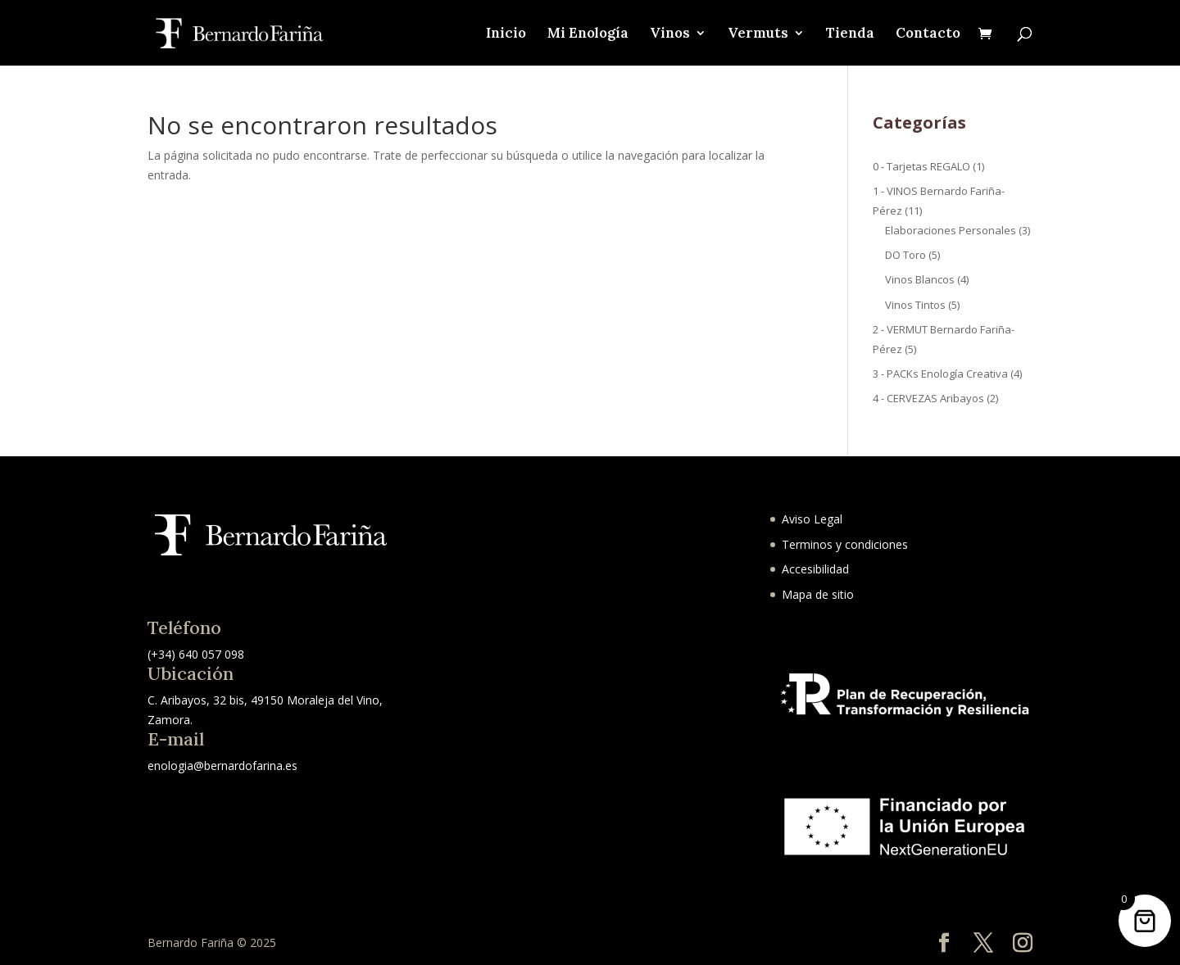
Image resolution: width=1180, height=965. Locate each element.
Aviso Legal (812, 519)
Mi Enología (588, 34)
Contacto (928, 34)
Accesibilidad (815, 569)
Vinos (670, 34)
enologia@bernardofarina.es (222, 765)
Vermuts (758, 34)
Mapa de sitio (818, 594)
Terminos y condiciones (845, 544)
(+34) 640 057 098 (196, 654)
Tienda (850, 34)
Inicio (506, 34)
